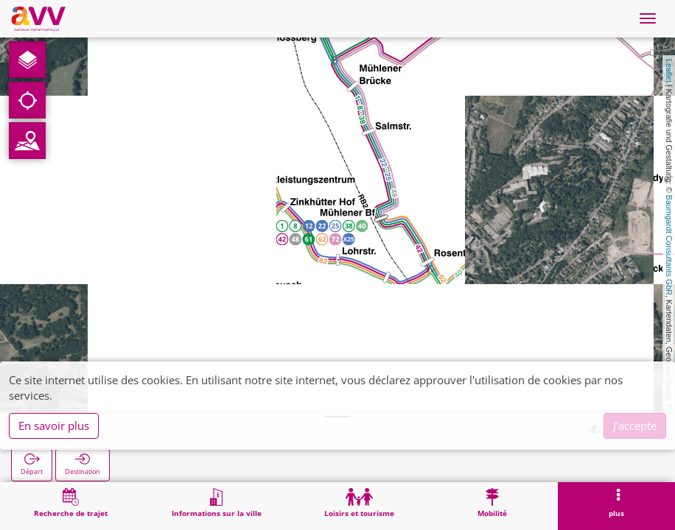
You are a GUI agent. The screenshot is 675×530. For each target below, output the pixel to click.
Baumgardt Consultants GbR (669, 245)
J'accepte (635, 425)
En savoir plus (53, 425)
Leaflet (669, 70)
